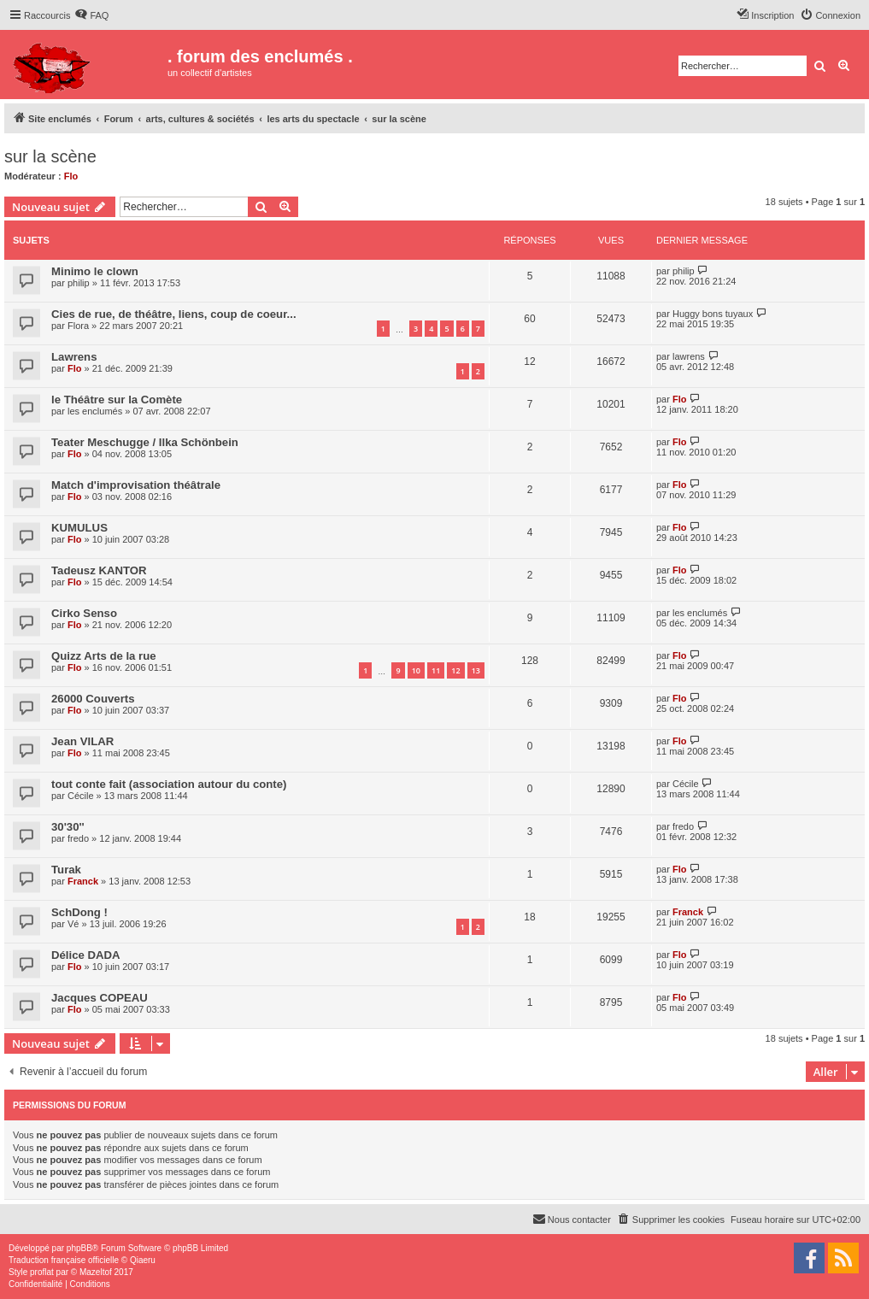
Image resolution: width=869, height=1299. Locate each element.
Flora (78, 325)
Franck (83, 881)
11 (436, 670)
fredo (78, 838)
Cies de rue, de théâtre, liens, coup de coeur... (174, 314)
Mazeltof (95, 1272)
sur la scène (50, 156)
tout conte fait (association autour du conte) (168, 784)
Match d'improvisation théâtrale (135, 485)
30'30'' (68, 826)
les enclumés (95, 411)
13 (476, 670)
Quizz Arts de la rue (103, 656)
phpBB (79, 1248)
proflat (42, 1272)
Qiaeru (143, 1260)
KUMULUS (79, 527)
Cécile (81, 796)
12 (455, 670)
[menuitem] (91, 15)
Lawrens (74, 356)
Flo (71, 176)
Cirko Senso (84, 613)
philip (79, 283)
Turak (66, 869)
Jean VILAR (82, 741)
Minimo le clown (94, 271)
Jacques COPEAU (99, 997)
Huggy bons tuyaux (712, 314)
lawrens (688, 356)
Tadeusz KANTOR (99, 570)
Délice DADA (85, 955)
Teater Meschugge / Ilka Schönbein (144, 442)
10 (416, 670)
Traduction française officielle (64, 1260)
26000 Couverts (93, 698)
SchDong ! (79, 912)
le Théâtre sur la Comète (116, 399)
